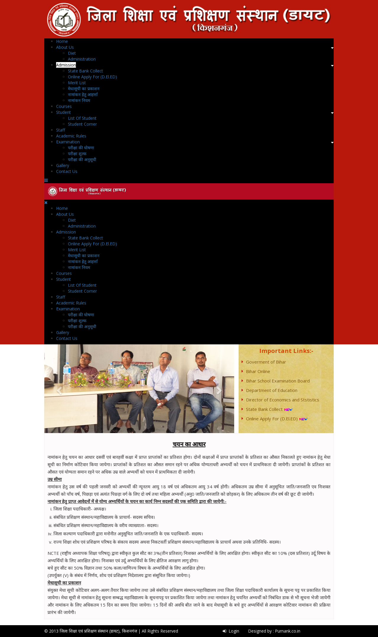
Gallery (62, 165)
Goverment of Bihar (266, 362)
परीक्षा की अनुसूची (82, 159)
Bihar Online (258, 371)
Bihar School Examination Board (278, 381)
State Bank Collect (85, 71)
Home (62, 41)
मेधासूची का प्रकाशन (84, 88)
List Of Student (82, 118)
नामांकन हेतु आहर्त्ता (83, 94)
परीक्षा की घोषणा (81, 147)
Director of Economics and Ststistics (282, 400)
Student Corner (82, 124)
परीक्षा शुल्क (77, 153)
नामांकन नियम (79, 100)
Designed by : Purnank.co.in (274, 631)
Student (63, 112)
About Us (65, 47)
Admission (66, 65)
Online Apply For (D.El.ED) (92, 77)
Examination (68, 142)
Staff (60, 130)
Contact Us (66, 171)
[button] (58, 388)
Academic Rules (71, 136)
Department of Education (271, 390)
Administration (82, 59)
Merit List (77, 82)
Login (231, 631)
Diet (72, 53)
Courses (64, 106)
